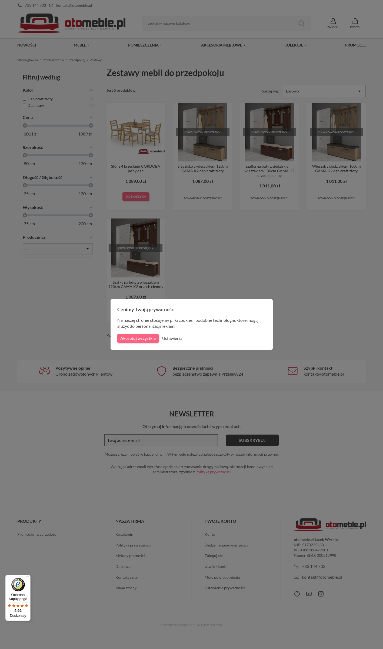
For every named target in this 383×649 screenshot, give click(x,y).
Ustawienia (171, 338)
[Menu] (27, 578)
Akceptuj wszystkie (137, 338)
